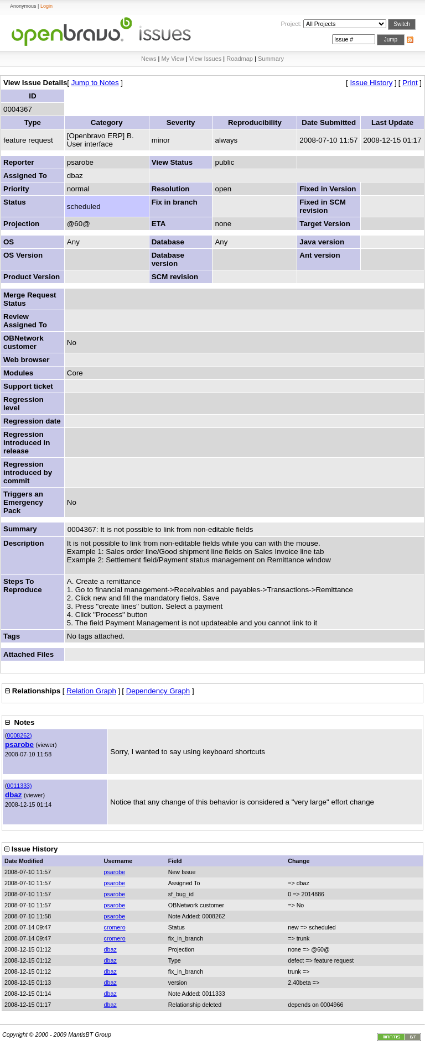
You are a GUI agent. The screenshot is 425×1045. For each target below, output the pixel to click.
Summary (271, 58)
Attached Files (28, 654)
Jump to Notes (95, 83)
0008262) (19, 735)
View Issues (205, 58)
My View (172, 58)
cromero (115, 927)
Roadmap (239, 58)
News (149, 58)
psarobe (19, 744)
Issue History (371, 83)
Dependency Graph (158, 691)
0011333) (19, 785)
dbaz (13, 795)
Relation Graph (91, 691)
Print (409, 83)
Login (46, 6)
